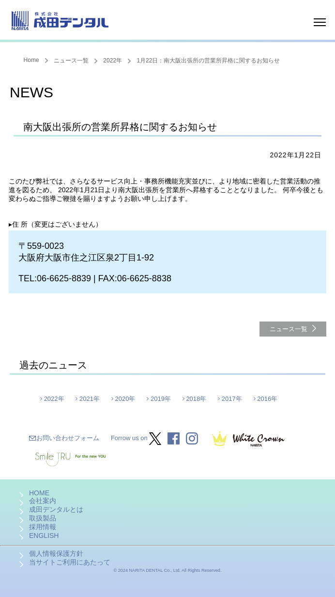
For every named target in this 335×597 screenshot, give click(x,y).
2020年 (125, 398)
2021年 (89, 398)
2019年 (161, 398)
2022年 (112, 60)
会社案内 (42, 501)
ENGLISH (44, 535)
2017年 (232, 398)
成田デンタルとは (56, 509)
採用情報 (42, 527)
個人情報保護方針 (56, 553)
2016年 (267, 398)
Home (31, 60)
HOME (39, 493)
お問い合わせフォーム (67, 438)
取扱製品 (42, 518)
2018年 (196, 398)
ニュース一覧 (71, 60)
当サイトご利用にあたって (69, 562)
